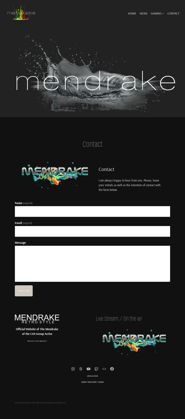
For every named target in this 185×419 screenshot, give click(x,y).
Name (24, 203)
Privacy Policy (92, 381)
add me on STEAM (92, 375)
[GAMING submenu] (163, 13)
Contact (101, 381)
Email (23, 223)
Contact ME (24, 290)
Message (20, 242)
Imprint (83, 381)
